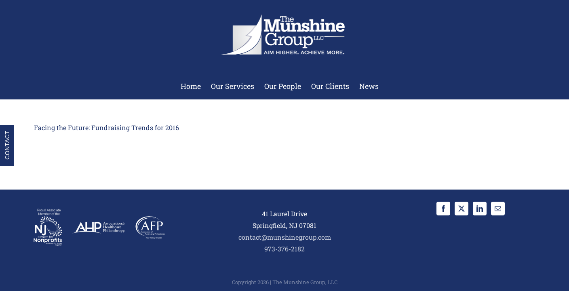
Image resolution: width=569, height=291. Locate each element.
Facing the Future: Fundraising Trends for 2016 (106, 127)
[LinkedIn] (480, 208)
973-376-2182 (284, 249)
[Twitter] (461, 208)
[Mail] (498, 208)
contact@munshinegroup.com (284, 237)
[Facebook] (443, 208)
